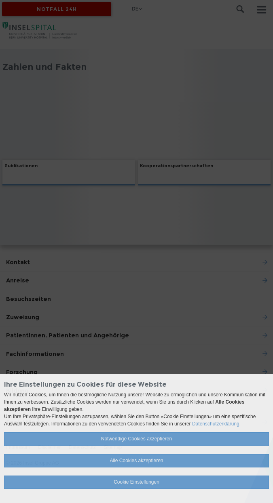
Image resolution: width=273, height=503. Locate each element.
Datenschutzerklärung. (216, 424)
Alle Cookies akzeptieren (136, 460)
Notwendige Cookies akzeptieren (136, 439)
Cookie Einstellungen (136, 482)
